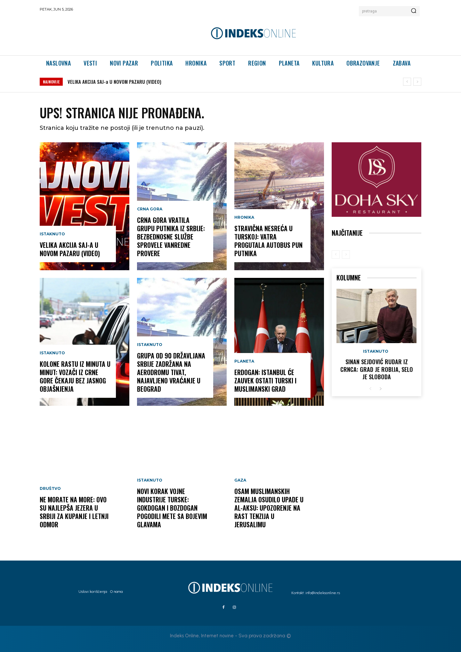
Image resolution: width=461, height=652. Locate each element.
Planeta (244, 361)
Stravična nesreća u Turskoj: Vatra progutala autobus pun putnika (268, 241)
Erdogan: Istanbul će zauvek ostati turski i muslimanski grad (265, 380)
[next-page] (380, 389)
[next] (417, 82)
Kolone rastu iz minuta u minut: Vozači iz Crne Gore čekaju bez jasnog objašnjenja (75, 376)
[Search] (414, 11)
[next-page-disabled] (346, 254)
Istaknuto (52, 234)
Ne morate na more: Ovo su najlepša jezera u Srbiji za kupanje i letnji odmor (74, 512)
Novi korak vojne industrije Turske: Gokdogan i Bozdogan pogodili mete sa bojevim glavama (172, 507)
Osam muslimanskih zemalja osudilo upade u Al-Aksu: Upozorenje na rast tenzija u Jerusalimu (268, 507)
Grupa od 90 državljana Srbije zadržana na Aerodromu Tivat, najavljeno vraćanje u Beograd (171, 372)
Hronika (244, 217)
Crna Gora (149, 209)
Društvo (50, 489)
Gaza (240, 480)
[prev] (407, 82)
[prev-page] (336, 254)
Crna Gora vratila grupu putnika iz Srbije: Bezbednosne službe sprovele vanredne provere (171, 236)
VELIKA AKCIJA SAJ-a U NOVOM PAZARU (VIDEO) (114, 81)
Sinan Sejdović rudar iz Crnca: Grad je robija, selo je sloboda (376, 369)
